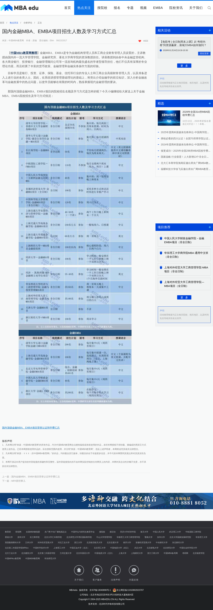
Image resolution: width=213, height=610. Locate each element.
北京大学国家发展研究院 (180, 537)
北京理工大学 (100, 548)
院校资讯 (176, 8)
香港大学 (9, 537)
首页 (67, 8)
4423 (143, 41)
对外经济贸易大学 (45, 542)
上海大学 (122, 553)
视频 (143, 8)
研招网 (18, 532)
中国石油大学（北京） (79, 548)
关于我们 (196, 8)
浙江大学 (78, 542)
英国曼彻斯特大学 (13, 542)
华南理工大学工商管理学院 (128, 537)
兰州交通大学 (66, 553)
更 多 (184, 65)
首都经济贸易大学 (143, 542)
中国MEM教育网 (32, 558)
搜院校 (102, 8)
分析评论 (28, 23)
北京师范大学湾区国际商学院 (79, 537)
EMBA (158, 8)
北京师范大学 (169, 548)
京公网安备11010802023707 (128, 590)
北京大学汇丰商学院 (53, 537)
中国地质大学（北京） (104, 553)
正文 (40, 23)
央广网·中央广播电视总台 (56, 532)
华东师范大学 (50, 558)
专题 (130, 8)
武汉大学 (138, 548)
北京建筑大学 (27, 553)
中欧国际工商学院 (193, 532)
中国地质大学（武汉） (120, 548)
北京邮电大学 (153, 548)
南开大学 (127, 542)
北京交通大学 (113, 542)
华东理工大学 (201, 537)
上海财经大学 (137, 553)
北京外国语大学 (83, 553)
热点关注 (84, 8)
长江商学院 (35, 537)
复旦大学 (144, 532)
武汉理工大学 (175, 532)
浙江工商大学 (153, 553)
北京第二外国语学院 (46, 553)
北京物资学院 (198, 553)
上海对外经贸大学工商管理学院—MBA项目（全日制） (184, 283)
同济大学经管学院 (128, 532)
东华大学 (161, 537)
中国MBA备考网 (171, 553)
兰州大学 (29, 542)
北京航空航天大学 (94, 542)
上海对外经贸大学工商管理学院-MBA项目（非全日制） (186, 269)
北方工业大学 (11, 553)
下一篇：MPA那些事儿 (13, 481)
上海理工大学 (59, 548)
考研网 (185, 553)
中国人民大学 (159, 532)
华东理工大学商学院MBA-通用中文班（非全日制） (186, 254)
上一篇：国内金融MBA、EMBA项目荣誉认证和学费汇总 (31, 476)
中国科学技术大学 (41, 548)
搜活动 (113, 532)
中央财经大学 (162, 542)
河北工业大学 (64, 542)
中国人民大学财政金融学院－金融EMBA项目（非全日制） (184, 240)
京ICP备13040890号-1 (100, 590)
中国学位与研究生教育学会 (83, 532)
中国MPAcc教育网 (13, 558)
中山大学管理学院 (104, 537)
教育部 (8, 532)
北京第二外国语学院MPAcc (17, 548)
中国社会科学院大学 (188, 548)
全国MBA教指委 (33, 532)
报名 (117, 8)
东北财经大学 (178, 542)
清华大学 (21, 537)
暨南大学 (148, 537)
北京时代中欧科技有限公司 (112, 604)
